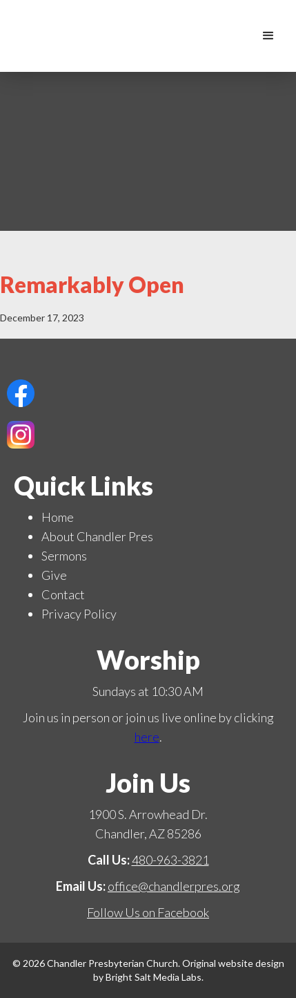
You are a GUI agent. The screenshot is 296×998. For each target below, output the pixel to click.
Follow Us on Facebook (148, 912)
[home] (241, 36)
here (147, 736)
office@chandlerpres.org (174, 886)
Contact (63, 594)
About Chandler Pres (97, 536)
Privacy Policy (79, 613)
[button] (268, 36)
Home (57, 517)
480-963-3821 (170, 859)
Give (54, 575)
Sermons (64, 555)
